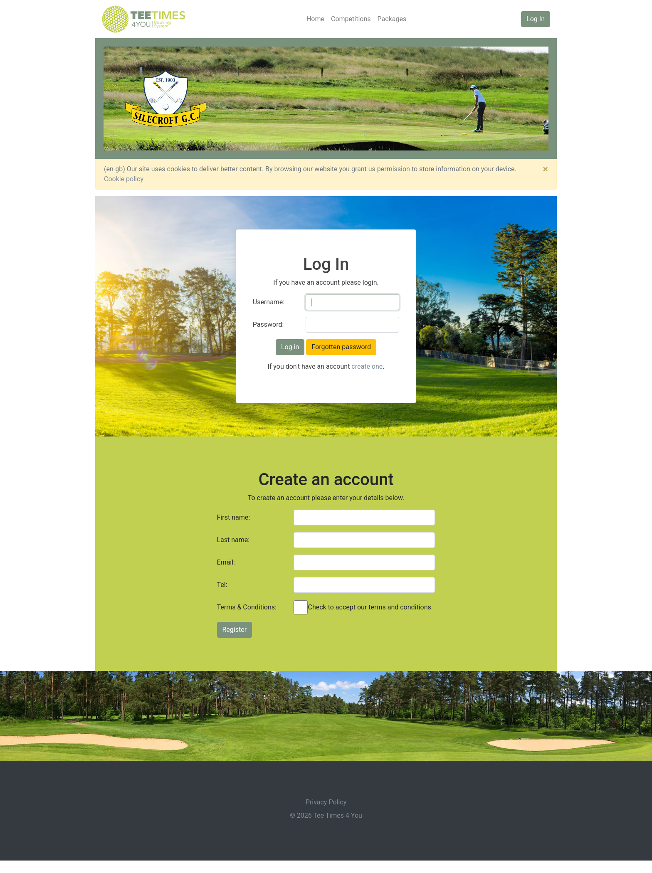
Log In (535, 19)
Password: (268, 324)
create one (367, 366)
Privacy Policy (326, 802)
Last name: (233, 540)
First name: (233, 517)
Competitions (351, 19)
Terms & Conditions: (247, 607)
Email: (226, 562)
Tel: (222, 585)
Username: (268, 302)
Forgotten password (341, 347)
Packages (392, 19)
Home (315, 19)
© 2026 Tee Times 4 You (326, 815)
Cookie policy (123, 179)
